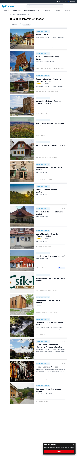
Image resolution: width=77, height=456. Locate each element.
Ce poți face (57, 10)
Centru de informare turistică (42, 31)
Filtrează (15, 24)
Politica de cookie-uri (69, 447)
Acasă (13, 14)
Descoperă (6, 10)
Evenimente (67, 10)
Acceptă (59, 451)
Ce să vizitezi (47, 10)
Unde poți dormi (17, 10)
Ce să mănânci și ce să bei (32, 10)
